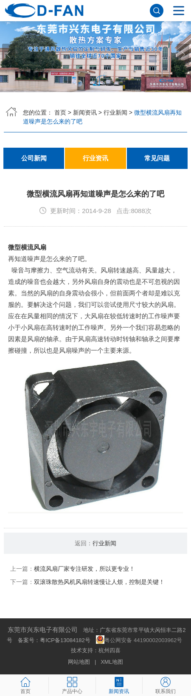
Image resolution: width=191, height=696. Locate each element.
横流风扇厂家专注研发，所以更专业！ (84, 568)
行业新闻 (115, 112)
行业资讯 (95, 158)
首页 (60, 112)
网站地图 (79, 662)
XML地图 (112, 662)
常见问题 (157, 158)
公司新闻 (34, 158)
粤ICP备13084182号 (65, 640)
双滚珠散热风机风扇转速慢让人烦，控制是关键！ (99, 581)
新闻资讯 (85, 112)
